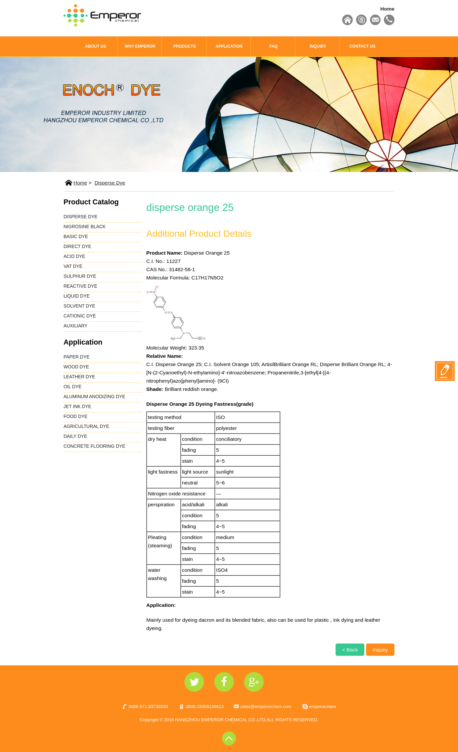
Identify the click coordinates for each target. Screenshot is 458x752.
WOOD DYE (76, 366)
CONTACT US (362, 46)
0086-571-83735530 (148, 706)
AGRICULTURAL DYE (86, 426)
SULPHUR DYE (80, 276)
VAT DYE (73, 266)
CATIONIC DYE (80, 315)
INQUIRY (318, 46)
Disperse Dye (110, 183)
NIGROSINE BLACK (85, 226)
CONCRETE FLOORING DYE (94, 446)
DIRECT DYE (77, 246)
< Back (350, 649)
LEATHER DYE (79, 376)
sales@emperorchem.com (265, 706)
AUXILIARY (75, 325)
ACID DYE (74, 256)
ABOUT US (95, 46)
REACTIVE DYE (80, 286)
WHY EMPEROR (140, 46)
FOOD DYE (75, 416)
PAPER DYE (76, 356)
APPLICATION (228, 46)
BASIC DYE (76, 236)
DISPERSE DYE (81, 216)
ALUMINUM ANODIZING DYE (94, 396)
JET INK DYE (77, 406)
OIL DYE (72, 386)
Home (387, 9)
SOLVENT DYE (79, 306)
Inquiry (380, 649)
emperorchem (322, 706)
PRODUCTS (184, 46)
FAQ (273, 46)
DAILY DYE (75, 436)
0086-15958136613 (205, 706)
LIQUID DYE (77, 296)
